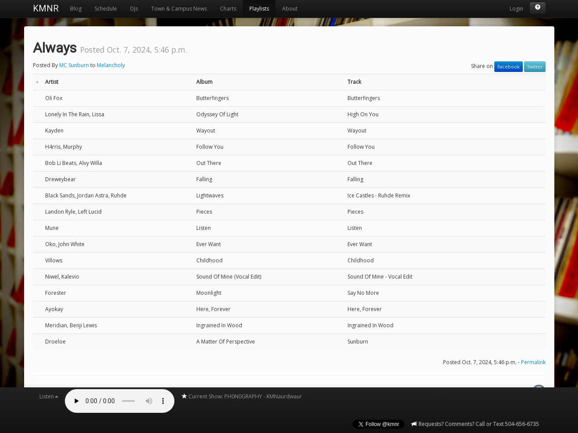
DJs (134, 8)
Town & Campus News (179, 8)
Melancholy (111, 65)
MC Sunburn (74, 65)
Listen (48, 396)
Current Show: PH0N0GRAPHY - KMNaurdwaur (241, 396)
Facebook (508, 67)
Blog (76, 8)
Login (516, 8)
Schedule (106, 8)
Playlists (259, 8)
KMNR (46, 8)
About (290, 8)
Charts (228, 8)
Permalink (533, 362)
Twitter (535, 67)
